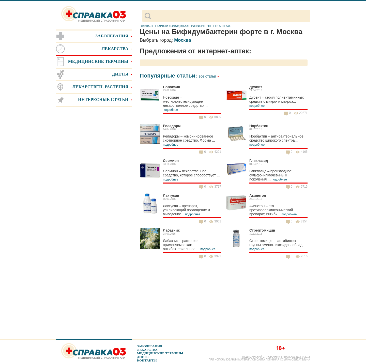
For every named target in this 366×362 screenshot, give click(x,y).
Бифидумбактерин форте (188, 26)
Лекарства (147, 350)
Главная (145, 26)
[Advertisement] (94, 188)
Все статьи (209, 76)
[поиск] (230, 16)
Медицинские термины (160, 353)
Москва (182, 40)
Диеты (143, 357)
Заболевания (149, 346)
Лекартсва (161, 26)
